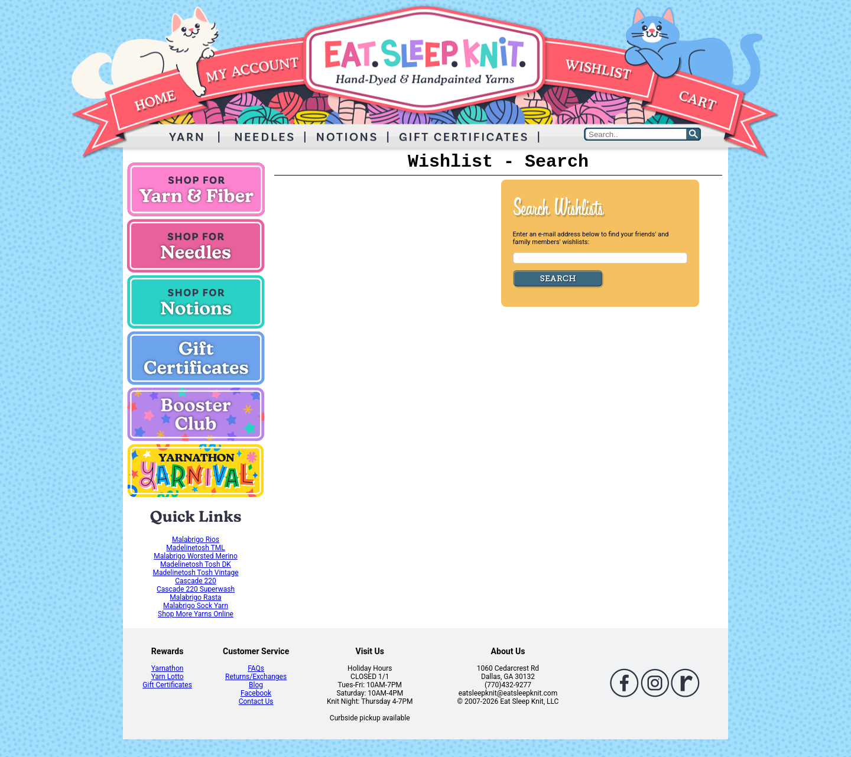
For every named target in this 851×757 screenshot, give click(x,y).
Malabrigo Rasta (195, 597)
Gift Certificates (166, 685)
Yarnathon (167, 668)
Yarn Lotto (167, 676)
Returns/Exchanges (256, 676)
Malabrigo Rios (195, 539)
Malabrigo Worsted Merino (196, 556)
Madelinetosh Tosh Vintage (195, 572)
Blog (256, 685)
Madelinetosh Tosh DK (195, 564)
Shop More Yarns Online (195, 614)
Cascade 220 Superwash (196, 589)
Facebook (256, 693)
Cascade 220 (195, 581)
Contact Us (256, 701)
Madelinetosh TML (195, 548)
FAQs (256, 668)
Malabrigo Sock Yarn (195, 606)
